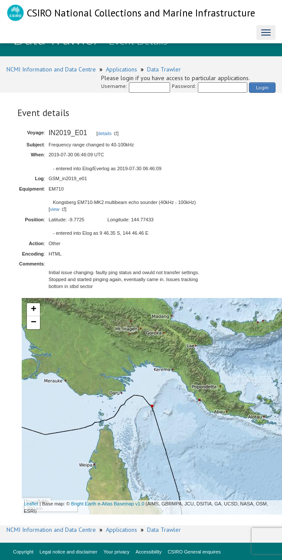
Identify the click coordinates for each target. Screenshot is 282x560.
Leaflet (31, 503)
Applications (121, 69)
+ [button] (33, 309)
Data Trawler (164, 69)
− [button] (33, 322)
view (54, 209)
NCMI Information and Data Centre (51, 69)
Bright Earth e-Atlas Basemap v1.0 (107, 503)
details (104, 133)
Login (262, 87)
